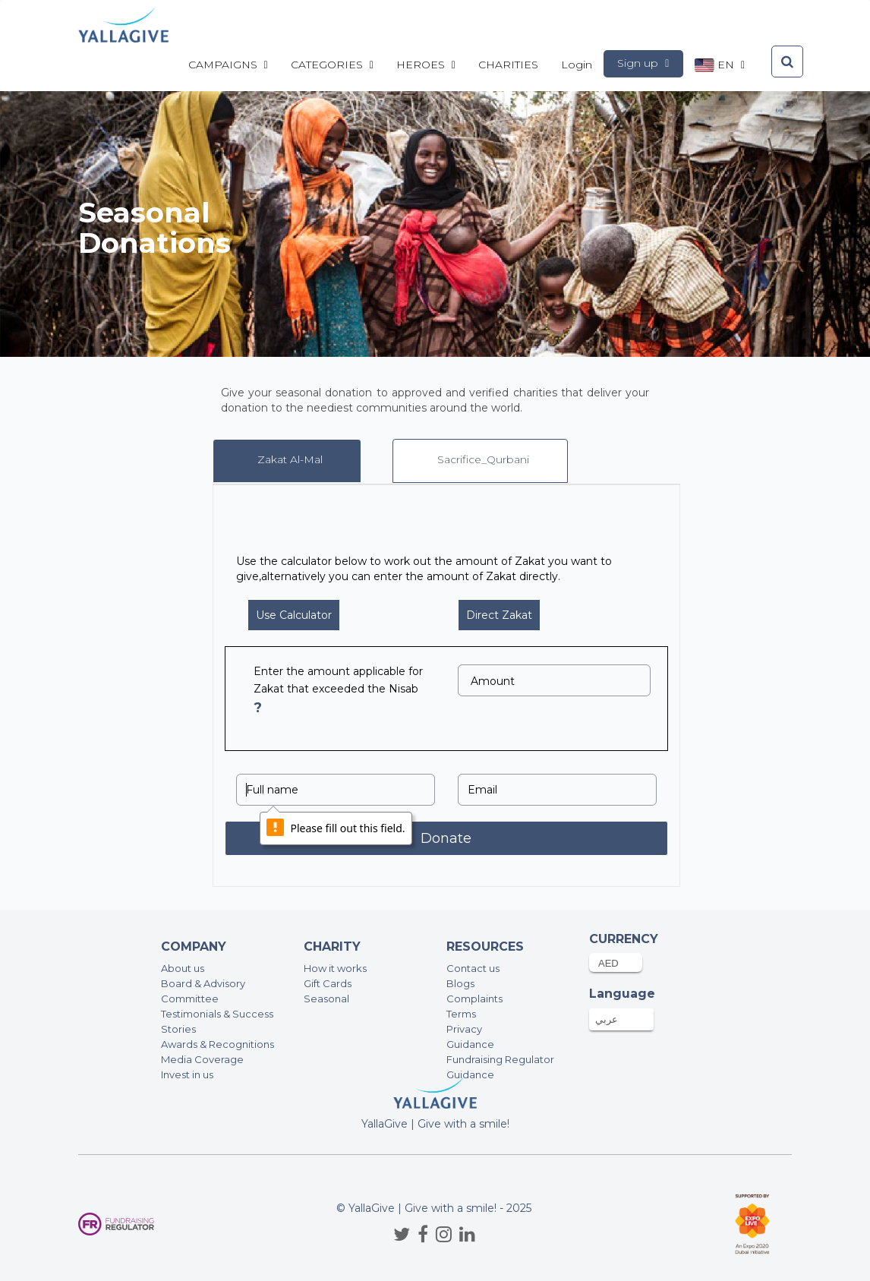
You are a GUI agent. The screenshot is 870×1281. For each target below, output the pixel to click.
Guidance (470, 1044)
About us (182, 968)
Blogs (460, 983)
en (720, 65)
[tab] (287, 461)
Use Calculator (294, 615)
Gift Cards (327, 983)
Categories (332, 64)
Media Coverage (202, 1059)
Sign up (643, 63)
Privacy (464, 1029)
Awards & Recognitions (217, 1044)
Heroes (425, 64)
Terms (461, 1014)
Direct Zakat (499, 615)
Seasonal (326, 998)
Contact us (473, 968)
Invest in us (187, 1074)
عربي (606, 1019)
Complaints (474, 998)
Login (576, 64)
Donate (446, 838)
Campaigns (228, 64)
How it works (335, 968)
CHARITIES (508, 64)
